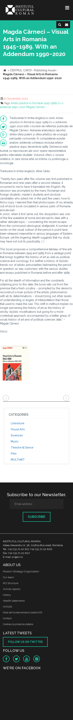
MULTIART (18, 459)
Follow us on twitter (25, 641)
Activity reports (11, 589)
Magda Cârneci (35, 107)
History (7, 594)
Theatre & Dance (22, 447)
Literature (17, 423)
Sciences (17, 435)
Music (14, 441)
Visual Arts (18, 429)
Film (13, 453)
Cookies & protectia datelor (18, 624)
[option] (15, 363)
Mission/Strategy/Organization (21, 571)
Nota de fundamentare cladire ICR (22, 612)
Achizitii (7, 606)
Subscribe (36, 517)
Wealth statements (14, 600)
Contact (7, 618)
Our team (8, 577)
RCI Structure (10, 583)
